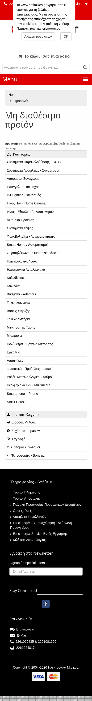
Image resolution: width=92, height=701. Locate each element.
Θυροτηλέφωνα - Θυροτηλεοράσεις (32, 253)
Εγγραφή (16, 439)
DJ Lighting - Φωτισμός (24, 195)
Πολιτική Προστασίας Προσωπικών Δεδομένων (45, 504)
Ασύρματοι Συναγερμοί (23, 178)
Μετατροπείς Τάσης (21, 327)
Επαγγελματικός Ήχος (23, 187)
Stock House (16, 402)
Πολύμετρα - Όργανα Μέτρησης (30, 344)
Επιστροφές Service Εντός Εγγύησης (38, 534)
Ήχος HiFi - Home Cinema (26, 203)
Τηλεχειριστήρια (18, 319)
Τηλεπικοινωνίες (18, 303)
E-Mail (18, 635)
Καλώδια (13, 286)
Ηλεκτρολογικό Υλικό (22, 261)
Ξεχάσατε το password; (26, 431)
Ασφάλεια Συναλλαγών (28, 517)
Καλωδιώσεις (16, 278)
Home (13, 95)
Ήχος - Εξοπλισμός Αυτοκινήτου (30, 212)
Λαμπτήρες (15, 360)
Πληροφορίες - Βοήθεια (28, 455)
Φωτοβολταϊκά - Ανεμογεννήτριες (31, 236)
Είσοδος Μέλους (21, 422)
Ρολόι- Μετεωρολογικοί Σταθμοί (30, 377)
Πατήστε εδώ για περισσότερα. (39, 28)
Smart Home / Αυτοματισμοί (27, 245)
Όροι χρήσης (21, 511)
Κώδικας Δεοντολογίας (28, 540)
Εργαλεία (13, 352)
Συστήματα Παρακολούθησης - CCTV (34, 162)
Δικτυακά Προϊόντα (20, 220)
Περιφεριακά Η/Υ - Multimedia (28, 385)
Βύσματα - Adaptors (21, 294)
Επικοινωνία (22, 629)
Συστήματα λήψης (20, 228)
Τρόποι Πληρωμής (25, 492)
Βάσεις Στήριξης (18, 311)
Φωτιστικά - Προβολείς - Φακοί (29, 369)
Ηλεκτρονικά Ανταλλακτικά (26, 269)
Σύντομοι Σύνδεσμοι (25, 447)
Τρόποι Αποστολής (25, 498)
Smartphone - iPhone (22, 394)
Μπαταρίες (15, 335)
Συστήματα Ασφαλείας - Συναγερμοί (33, 170)
